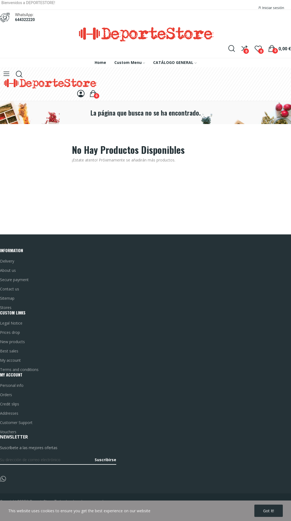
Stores (5, 307)
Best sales (9, 351)
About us (8, 270)
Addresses (9, 413)
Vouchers (8, 431)
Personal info (12, 385)
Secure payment (14, 279)
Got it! (268, 510)
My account (10, 360)
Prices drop (10, 332)
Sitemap (7, 298)
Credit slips (9, 404)
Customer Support (16, 422)
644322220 (25, 20)
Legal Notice (11, 323)
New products (12, 341)
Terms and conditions (19, 369)
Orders (6, 394)
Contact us (9, 289)
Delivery (7, 261)
